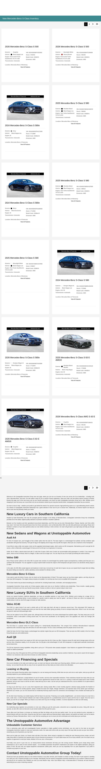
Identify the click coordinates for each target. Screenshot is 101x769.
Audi (92, 496)
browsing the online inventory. (81, 553)
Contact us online (45, 588)
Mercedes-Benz (14, 498)
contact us (16, 527)
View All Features (25, 67)
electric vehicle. (90, 505)
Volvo (8, 498)
